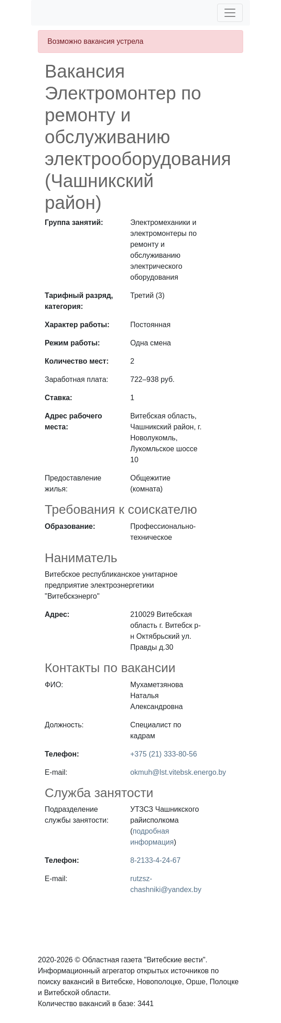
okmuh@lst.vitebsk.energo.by (178, 772)
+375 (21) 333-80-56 (163, 754)
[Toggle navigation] (230, 13)
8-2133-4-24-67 (155, 860)
